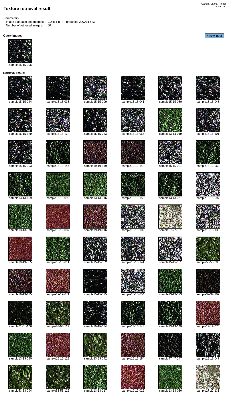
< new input (214, 35)
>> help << (220, 6)
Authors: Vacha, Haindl (213, 3)
